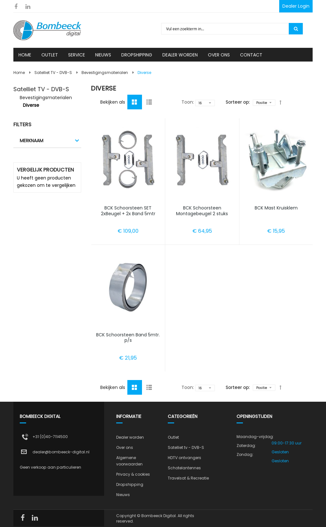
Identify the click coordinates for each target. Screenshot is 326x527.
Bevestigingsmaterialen (105, 72)
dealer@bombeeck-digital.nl (60, 452)
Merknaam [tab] (31, 140)
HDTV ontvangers (184, 457)
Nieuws (123, 494)
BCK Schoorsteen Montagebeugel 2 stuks (202, 211)
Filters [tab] (22, 124)
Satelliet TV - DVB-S (53, 72)
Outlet (173, 437)
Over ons (124, 447)
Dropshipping (129, 484)
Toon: (187, 102)
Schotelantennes (184, 468)
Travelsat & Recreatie (188, 478)
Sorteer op (237, 102)
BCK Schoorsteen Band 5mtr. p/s (128, 338)
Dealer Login (295, 6)
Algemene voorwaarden (129, 461)
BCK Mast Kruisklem (276, 208)
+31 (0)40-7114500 (50, 436)
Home (19, 72)
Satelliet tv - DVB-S (186, 447)
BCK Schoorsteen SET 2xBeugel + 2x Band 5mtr (128, 211)
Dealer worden (130, 437)
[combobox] (225, 28)
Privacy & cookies (133, 474)
